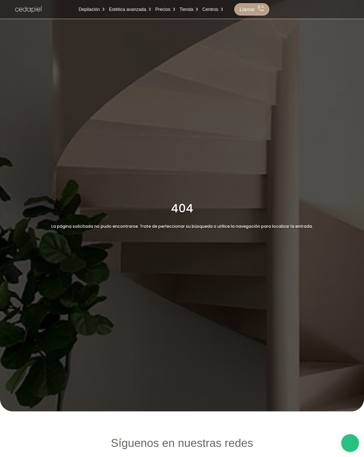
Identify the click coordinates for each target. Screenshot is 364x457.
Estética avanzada (127, 9)
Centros (210, 9)
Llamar (247, 9)
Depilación (89, 9)
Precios (162, 9)
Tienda (186, 9)
